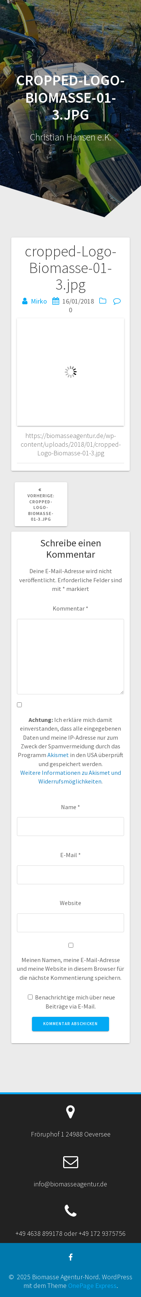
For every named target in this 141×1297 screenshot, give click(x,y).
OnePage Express (92, 1285)
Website (70, 903)
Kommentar (70, 608)
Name (70, 807)
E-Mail (70, 855)
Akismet (58, 755)
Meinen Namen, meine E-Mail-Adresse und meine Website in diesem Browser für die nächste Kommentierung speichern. (70, 968)
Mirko (39, 301)
